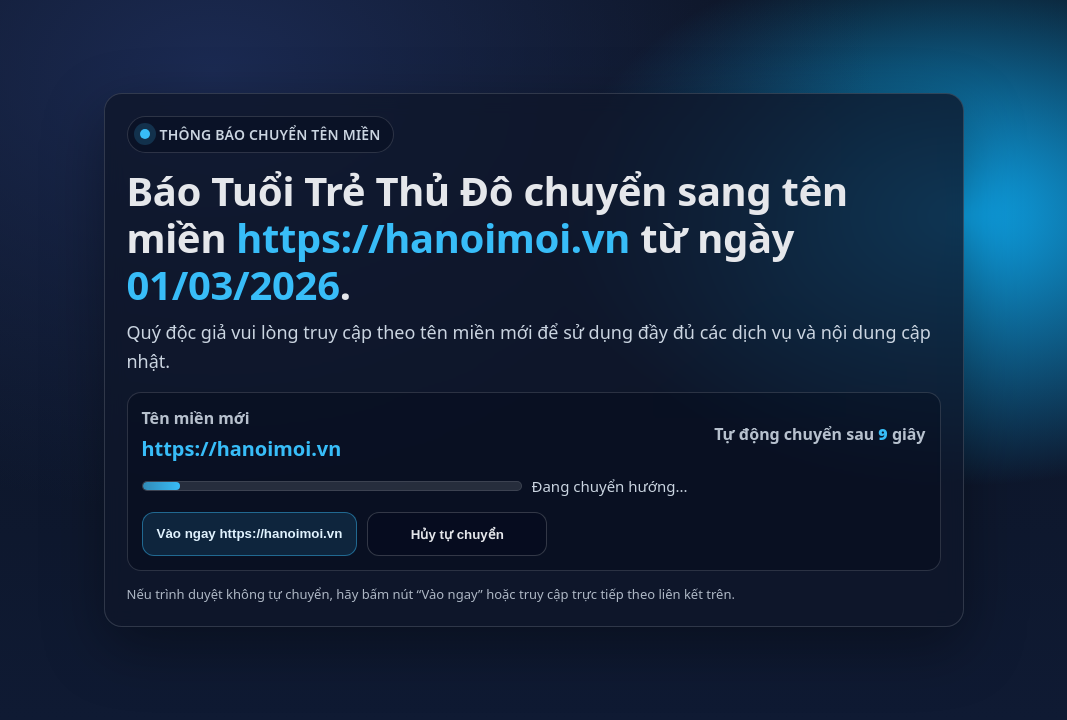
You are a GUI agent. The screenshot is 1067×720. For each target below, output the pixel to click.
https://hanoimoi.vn (242, 448)
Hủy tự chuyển (457, 534)
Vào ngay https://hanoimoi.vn (250, 533)
